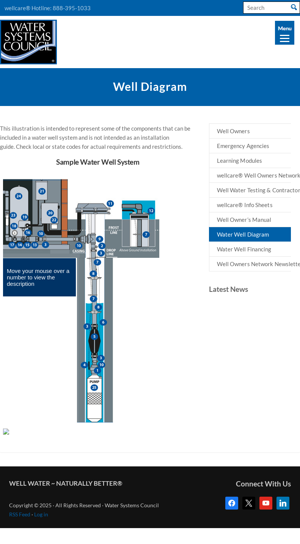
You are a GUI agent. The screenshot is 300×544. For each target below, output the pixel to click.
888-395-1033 (72, 8)
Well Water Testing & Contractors (254, 190)
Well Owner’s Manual (244, 219)
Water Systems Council (28, 42)
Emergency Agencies (243, 145)
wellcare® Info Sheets (245, 204)
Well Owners (233, 131)
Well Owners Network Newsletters (254, 263)
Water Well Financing (244, 249)
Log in (41, 514)
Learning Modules (239, 160)
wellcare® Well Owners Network (254, 175)
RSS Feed (19, 514)
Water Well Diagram (243, 234)
